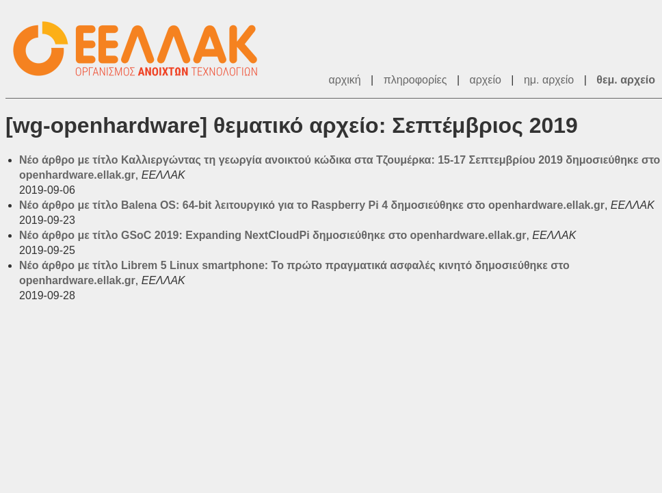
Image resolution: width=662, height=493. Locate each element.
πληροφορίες (415, 80)
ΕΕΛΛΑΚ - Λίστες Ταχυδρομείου (142, 49)
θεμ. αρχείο (625, 80)
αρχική (344, 80)
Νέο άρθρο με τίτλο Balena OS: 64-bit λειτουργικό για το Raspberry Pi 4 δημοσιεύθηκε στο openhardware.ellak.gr (312, 205)
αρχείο (485, 80)
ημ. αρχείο (549, 80)
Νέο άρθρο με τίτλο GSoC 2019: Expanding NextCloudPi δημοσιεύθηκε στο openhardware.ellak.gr (272, 235)
